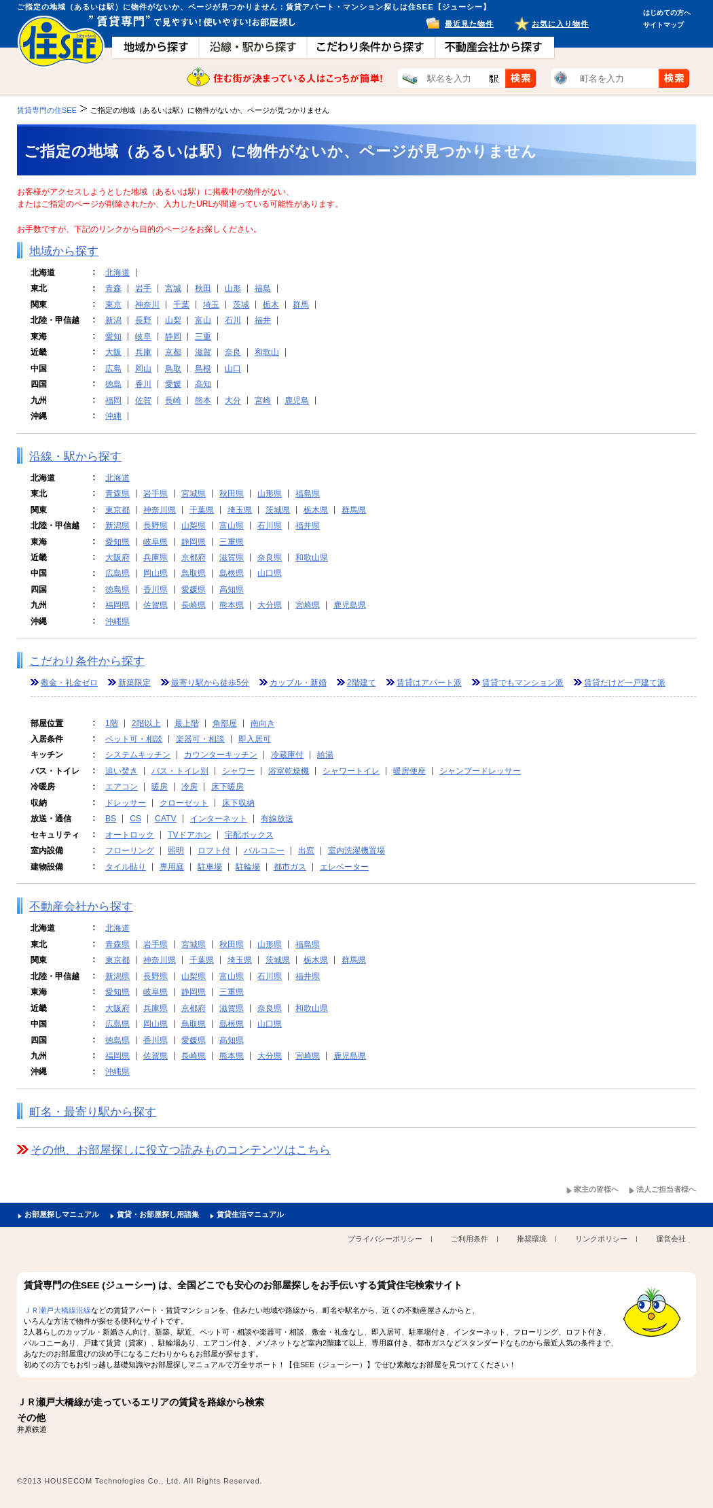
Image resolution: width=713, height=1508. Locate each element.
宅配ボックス (249, 835)
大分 (233, 400)
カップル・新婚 (298, 682)
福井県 (307, 525)
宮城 (173, 288)
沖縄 (113, 416)
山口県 (269, 573)
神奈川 (147, 304)
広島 (113, 368)
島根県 (231, 573)
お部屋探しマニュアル (61, 1214)
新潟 (113, 320)
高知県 (231, 589)
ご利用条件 (469, 1239)
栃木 (271, 304)
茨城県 (278, 510)
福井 (263, 320)
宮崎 (263, 400)
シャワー (238, 771)
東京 (113, 304)
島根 (203, 368)
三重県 (231, 542)
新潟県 (117, 525)
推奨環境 (532, 1239)
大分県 (269, 605)
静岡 (173, 336)
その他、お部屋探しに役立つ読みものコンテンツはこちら (181, 1150)
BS (110, 818)
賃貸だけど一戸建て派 (624, 682)
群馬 (301, 304)
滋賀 (203, 352)
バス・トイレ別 (179, 771)
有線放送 (277, 818)
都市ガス (290, 867)
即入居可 (254, 739)
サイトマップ (663, 25)
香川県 (155, 589)
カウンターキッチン (220, 754)
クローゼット (184, 803)
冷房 (189, 786)
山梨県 (193, 525)
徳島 (113, 384)
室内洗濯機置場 (356, 850)
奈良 (233, 352)
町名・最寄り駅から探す (92, 1112)
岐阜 (143, 336)
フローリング (129, 850)
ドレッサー (125, 803)
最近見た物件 (469, 24)
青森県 (117, 493)
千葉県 (201, 510)
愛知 (113, 336)
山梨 (173, 320)
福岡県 (117, 605)
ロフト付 (214, 850)
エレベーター (344, 867)
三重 (203, 336)
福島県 (307, 493)
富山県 (231, 525)
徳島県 (117, 589)
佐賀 (143, 400)
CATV (166, 818)
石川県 (269, 525)
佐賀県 (155, 605)
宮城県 (193, 493)
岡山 (143, 368)
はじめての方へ (667, 12)
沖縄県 (117, 621)
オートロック (129, 835)
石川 (233, 320)
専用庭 (172, 867)
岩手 (143, 288)
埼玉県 (239, 510)
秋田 (203, 288)
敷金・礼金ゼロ (69, 682)
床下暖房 (227, 786)
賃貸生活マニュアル (250, 1214)
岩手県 (155, 493)
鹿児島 (297, 400)
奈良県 (269, 557)
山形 (233, 288)
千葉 (181, 304)
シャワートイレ (351, 771)
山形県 (269, 493)
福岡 (113, 400)
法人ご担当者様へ (666, 1189)
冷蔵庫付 (287, 754)
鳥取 (173, 368)
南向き (263, 723)
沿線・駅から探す (75, 456)
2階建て (361, 682)
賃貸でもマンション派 (523, 682)
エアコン (121, 786)
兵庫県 (155, 557)
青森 (113, 288)
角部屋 (225, 723)
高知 (203, 384)
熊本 (203, 400)
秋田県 (231, 493)
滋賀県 (231, 557)
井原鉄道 (32, 1429)
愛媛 (173, 384)
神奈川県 (159, 510)
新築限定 (134, 682)
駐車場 (210, 867)
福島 (263, 288)
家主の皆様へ (596, 1189)
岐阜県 (155, 542)
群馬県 (354, 510)
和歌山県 (311, 557)
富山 (203, 320)
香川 (143, 384)
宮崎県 (307, 605)
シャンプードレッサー (480, 771)
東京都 (117, 510)
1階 (111, 723)
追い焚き (121, 771)
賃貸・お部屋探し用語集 (158, 1214)
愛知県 (117, 542)
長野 (143, 320)
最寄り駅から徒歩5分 (210, 682)
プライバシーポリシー (385, 1239)
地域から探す (63, 251)
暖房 (159, 786)
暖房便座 (409, 771)
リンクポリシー (601, 1239)
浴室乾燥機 (288, 771)
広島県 (117, 573)
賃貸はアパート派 (429, 682)
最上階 (187, 723)
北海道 (117, 272)
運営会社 (671, 1239)
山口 (233, 368)
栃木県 (316, 510)
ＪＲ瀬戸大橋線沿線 (57, 1310)
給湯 (325, 754)
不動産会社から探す (81, 906)
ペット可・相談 (133, 739)
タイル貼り (125, 867)
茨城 (241, 304)
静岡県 (193, 542)
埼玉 (211, 304)
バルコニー (264, 850)
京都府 (193, 557)
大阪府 (117, 557)
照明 (176, 850)
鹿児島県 (349, 605)
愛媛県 (193, 589)
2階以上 (146, 723)
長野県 (155, 525)
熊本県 (231, 605)
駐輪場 (248, 867)
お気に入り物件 (560, 24)
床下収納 (238, 803)
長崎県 (193, 605)
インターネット (218, 818)
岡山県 (155, 573)
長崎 (173, 400)
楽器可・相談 (200, 739)
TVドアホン (189, 835)
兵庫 (143, 352)
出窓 (306, 850)
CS (135, 818)
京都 (173, 352)
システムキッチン (137, 754)
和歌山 (267, 352)
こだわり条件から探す (87, 661)
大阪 (113, 352)
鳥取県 (193, 573)
